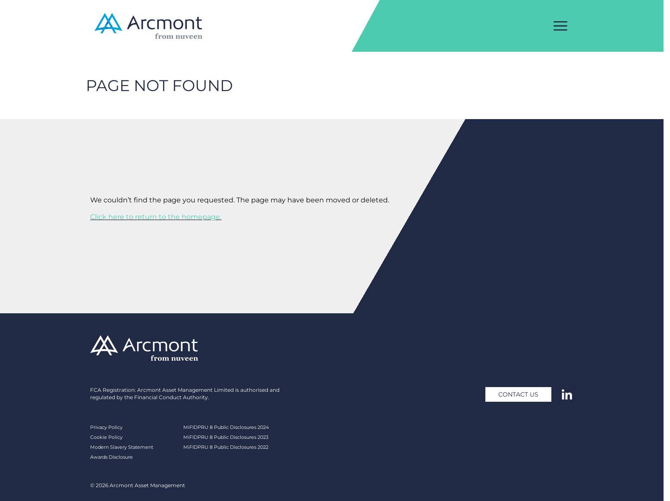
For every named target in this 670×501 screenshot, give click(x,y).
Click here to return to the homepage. (155, 217)
